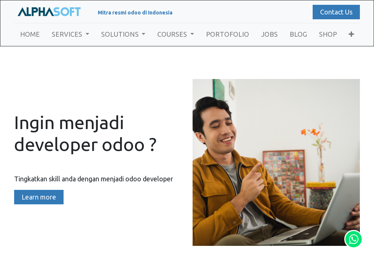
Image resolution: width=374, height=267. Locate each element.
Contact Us (336, 12)
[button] (351, 34)
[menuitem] (30, 34)
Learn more (39, 197)
